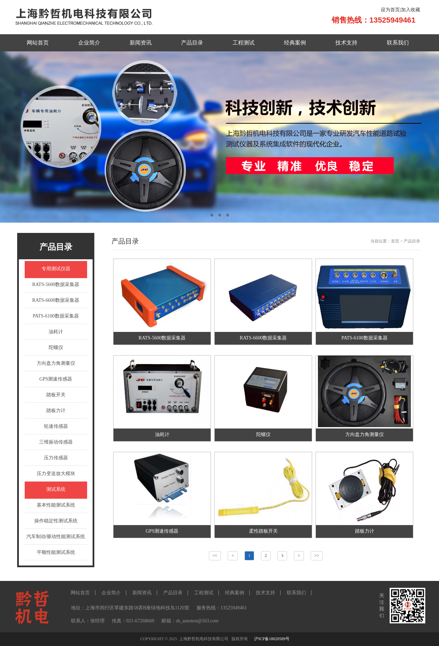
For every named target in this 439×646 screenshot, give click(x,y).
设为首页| (391, 9)
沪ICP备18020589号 (271, 638)
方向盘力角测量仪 (56, 363)
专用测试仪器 (55, 268)
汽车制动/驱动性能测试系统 (55, 536)
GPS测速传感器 (55, 379)
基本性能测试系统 (56, 505)
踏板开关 (56, 394)
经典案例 (295, 43)
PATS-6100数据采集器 (56, 316)
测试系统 (56, 489)
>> (317, 555)
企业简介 (89, 43)
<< (215, 555)
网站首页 (38, 43)
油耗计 (56, 331)
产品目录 (192, 43)
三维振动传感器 (56, 442)
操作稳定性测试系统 (56, 520)
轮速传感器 (56, 426)
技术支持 (346, 43)
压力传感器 (56, 457)
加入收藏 (410, 9)
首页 (395, 241)
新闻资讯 (141, 43)
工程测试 (243, 43)
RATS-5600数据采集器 (55, 284)
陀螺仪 (56, 347)
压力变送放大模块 (56, 473)
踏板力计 (56, 410)
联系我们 (398, 43)
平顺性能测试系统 (56, 552)
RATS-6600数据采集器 (55, 300)
